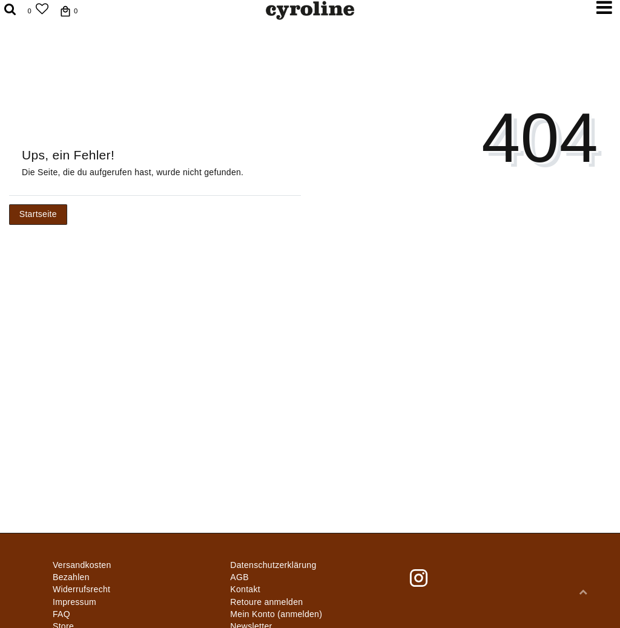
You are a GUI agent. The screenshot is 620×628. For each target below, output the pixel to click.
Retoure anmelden (266, 602)
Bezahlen (71, 577)
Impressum (74, 602)
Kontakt (245, 589)
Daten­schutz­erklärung (273, 565)
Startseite (38, 214)
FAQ (61, 614)
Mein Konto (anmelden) (276, 614)
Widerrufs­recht (81, 589)
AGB (239, 577)
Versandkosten (82, 565)
